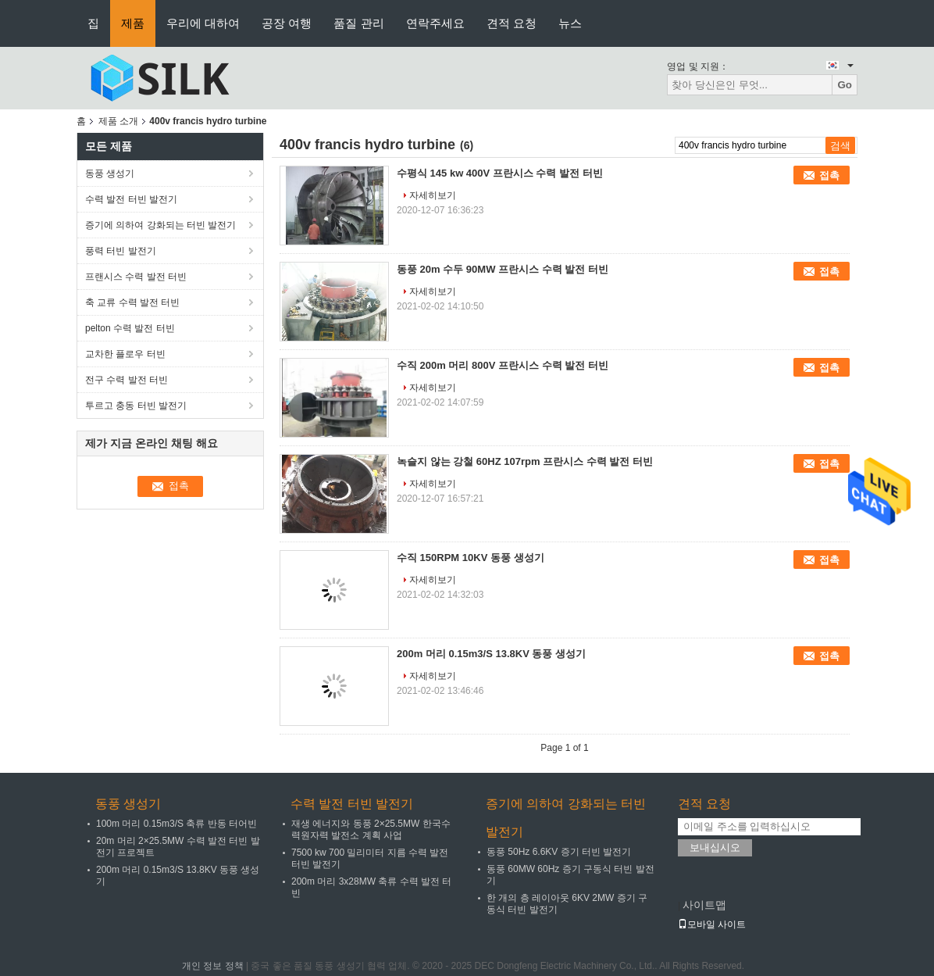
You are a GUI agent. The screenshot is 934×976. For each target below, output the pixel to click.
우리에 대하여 (203, 23)
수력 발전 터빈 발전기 (131, 199)
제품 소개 (118, 121)
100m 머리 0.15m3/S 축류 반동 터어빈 (176, 823)
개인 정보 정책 (213, 965)
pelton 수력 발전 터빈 (130, 328)
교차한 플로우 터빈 (125, 354)
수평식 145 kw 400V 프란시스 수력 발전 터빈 (500, 173)
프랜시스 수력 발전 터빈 (136, 276)
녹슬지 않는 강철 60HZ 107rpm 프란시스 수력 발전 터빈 (525, 461)
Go (844, 85)
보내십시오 (715, 847)
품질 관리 (358, 23)
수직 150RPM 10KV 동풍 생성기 (470, 557)
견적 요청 (512, 23)
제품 (132, 23)
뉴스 (570, 23)
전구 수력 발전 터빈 (126, 379)
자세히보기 (432, 195)
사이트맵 (704, 905)
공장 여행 (287, 23)
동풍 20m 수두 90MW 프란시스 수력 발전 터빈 (502, 269)
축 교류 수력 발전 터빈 (132, 302)
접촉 (829, 175)
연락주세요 (435, 23)
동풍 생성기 (109, 173)
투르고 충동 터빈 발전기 (136, 405)
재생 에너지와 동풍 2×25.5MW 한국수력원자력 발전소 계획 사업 (371, 829)
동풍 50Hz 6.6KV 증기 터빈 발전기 (559, 851)
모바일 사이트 (712, 924)
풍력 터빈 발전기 (120, 250)
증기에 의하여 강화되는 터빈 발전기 (160, 225)
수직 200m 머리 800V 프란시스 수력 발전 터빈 (502, 365)
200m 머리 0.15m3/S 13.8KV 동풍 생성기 (491, 654)
